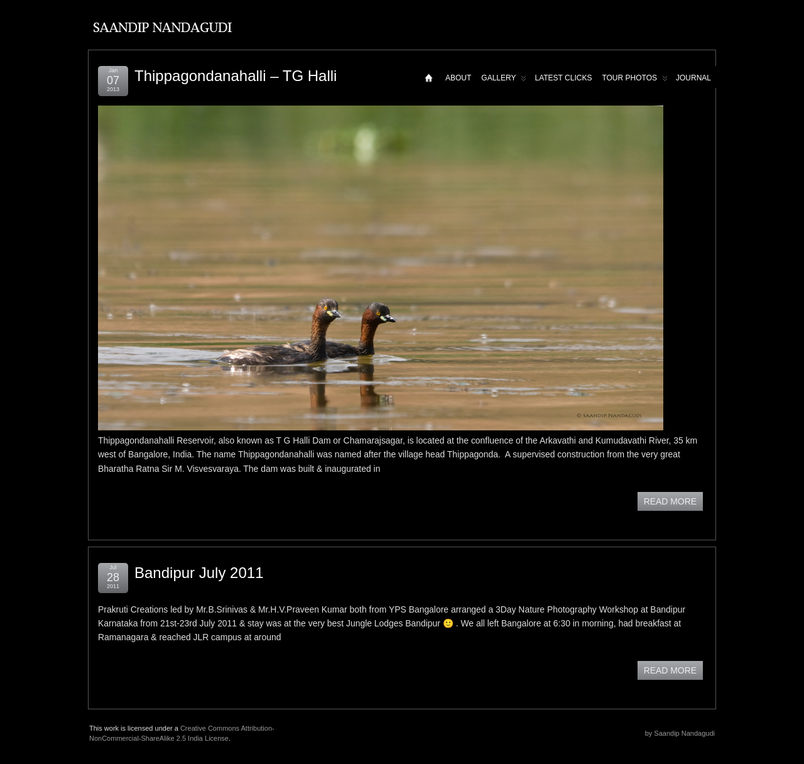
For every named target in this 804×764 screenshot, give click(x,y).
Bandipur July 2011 (198, 572)
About (458, 78)
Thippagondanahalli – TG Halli (235, 75)
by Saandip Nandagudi (680, 733)
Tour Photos (635, 81)
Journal (693, 78)
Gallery (503, 81)
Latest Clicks (563, 78)
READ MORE (670, 501)
